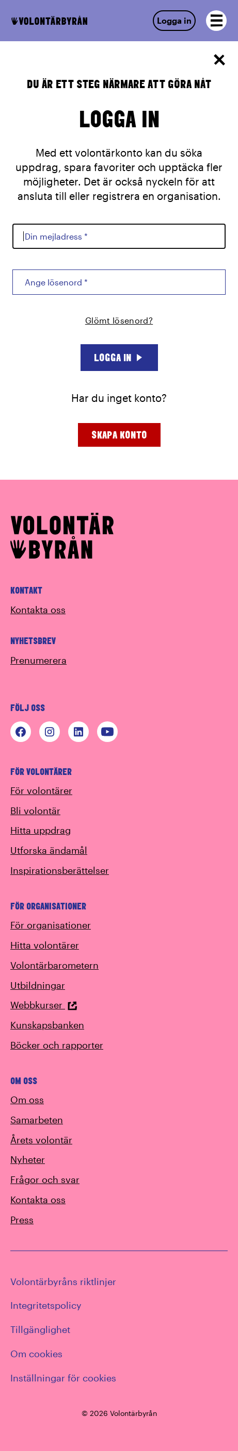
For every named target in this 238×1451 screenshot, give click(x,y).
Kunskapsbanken (47, 1025)
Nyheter (27, 1159)
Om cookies (36, 1353)
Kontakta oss (38, 609)
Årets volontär (41, 1139)
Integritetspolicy (46, 1305)
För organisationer (50, 925)
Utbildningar (37, 985)
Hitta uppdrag (40, 830)
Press (22, 1219)
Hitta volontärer (44, 945)
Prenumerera (38, 660)
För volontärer (41, 790)
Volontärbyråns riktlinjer (63, 1281)
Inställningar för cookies (63, 1377)
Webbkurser (43, 1004)
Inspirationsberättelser (59, 870)
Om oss (27, 1099)
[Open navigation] (216, 20)
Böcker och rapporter (56, 1045)
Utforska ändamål (48, 850)
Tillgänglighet (40, 1329)
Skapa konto (119, 435)
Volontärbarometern (54, 965)
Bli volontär (35, 810)
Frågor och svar (45, 1179)
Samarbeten (36, 1119)
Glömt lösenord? (119, 320)
